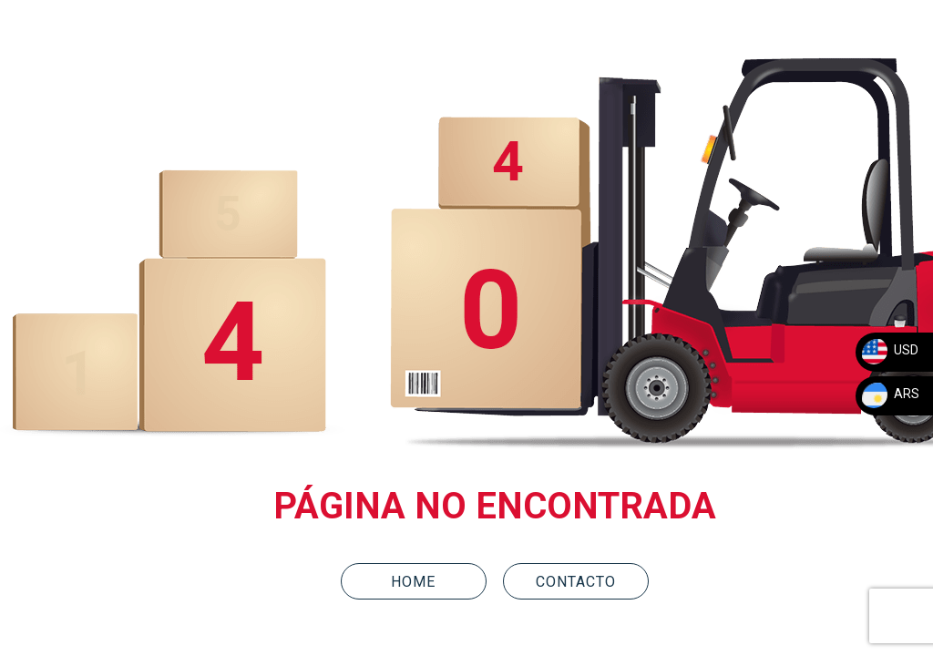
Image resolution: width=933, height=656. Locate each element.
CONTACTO (576, 581)
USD (889, 350)
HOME (413, 581)
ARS (889, 393)
